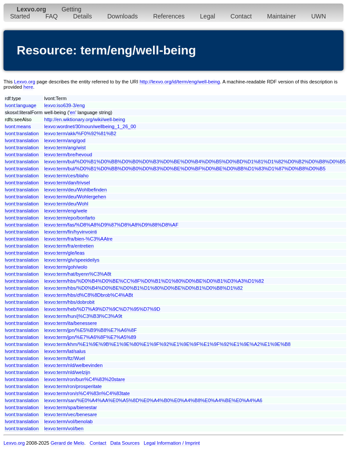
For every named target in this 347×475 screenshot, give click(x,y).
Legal (207, 16)
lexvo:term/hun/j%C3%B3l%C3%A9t (83, 316)
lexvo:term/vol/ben (64, 428)
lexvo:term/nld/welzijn (67, 372)
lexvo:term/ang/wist (65, 147)
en (72, 112)
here (28, 87)
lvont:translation (22, 133)
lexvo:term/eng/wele (66, 210)
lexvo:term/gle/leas (64, 252)
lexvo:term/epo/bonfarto (69, 217)
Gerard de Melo (67, 443)
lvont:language (21, 105)
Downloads (122, 16)
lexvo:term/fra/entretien (69, 245)
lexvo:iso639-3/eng (64, 105)
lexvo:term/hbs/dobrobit (69, 302)
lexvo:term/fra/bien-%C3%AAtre (78, 238)
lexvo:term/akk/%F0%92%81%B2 (80, 133)
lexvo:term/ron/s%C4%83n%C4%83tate (87, 393)
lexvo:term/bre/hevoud (68, 154)
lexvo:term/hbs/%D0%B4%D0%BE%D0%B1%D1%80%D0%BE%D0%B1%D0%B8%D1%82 (143, 288)
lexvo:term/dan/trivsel (67, 182)
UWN (318, 16)
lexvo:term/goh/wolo (66, 267)
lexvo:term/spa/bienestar (70, 407)
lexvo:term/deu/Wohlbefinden (75, 189)
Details (82, 16)
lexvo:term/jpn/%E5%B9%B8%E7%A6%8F (90, 330)
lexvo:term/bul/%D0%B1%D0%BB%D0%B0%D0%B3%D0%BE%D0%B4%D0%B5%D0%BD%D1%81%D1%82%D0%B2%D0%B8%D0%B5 (195, 161)
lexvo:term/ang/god (65, 140)
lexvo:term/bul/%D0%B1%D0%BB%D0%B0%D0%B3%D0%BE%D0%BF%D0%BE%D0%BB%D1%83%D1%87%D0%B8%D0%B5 (185, 168)
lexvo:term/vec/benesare (70, 414)
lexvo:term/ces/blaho (66, 175)
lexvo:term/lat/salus (65, 351)
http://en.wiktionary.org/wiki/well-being (84, 119)
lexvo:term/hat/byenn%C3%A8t (77, 274)
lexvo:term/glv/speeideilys (71, 260)
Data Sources (125, 443)
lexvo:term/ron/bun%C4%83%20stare (84, 379)
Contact (241, 16)
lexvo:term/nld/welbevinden (73, 365)
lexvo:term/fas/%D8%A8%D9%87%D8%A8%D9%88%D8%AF (111, 224)
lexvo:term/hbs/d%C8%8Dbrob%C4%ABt (88, 295)
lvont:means (18, 126)
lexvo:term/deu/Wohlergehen (75, 196)
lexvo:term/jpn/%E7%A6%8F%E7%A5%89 (90, 337)
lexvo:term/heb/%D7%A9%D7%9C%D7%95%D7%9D (102, 309)
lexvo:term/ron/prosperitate (73, 386)
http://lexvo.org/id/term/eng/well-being (179, 81)
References (169, 16)
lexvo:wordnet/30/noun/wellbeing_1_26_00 (90, 126)
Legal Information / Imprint (172, 443)
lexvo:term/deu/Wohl (66, 203)
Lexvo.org (24, 81)
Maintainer (281, 16)
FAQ (51, 16)
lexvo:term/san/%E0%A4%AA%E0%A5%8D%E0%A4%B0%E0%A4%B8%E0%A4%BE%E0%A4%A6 (153, 400)
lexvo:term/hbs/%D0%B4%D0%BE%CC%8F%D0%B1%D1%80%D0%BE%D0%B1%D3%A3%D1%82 (154, 281)
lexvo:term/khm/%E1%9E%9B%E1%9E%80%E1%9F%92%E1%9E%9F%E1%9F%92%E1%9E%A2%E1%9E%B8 (167, 344)
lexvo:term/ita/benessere (70, 323)
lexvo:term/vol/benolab (68, 421)
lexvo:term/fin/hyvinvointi (70, 231)
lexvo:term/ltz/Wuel (64, 358)
